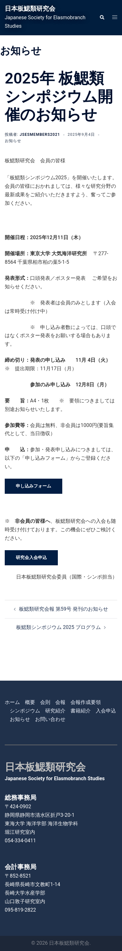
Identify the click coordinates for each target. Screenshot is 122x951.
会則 (45, 702)
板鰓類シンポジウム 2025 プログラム (58, 627)
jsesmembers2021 (40, 134)
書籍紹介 (80, 711)
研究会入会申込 (31, 557)
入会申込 (106, 711)
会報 (60, 702)
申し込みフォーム (33, 485)
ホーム (12, 702)
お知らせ (13, 141)
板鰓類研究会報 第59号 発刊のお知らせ (63, 609)
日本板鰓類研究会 (30, 8)
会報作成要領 (85, 702)
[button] (101, 17)
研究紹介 (55, 711)
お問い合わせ (50, 719)
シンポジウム (25, 711)
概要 (30, 702)
